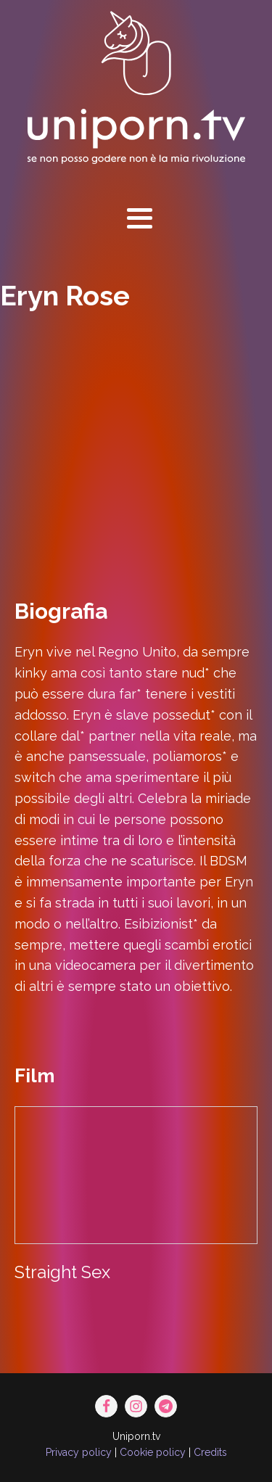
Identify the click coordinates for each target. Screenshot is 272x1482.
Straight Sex (62, 1272)
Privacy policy (79, 1452)
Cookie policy (153, 1452)
